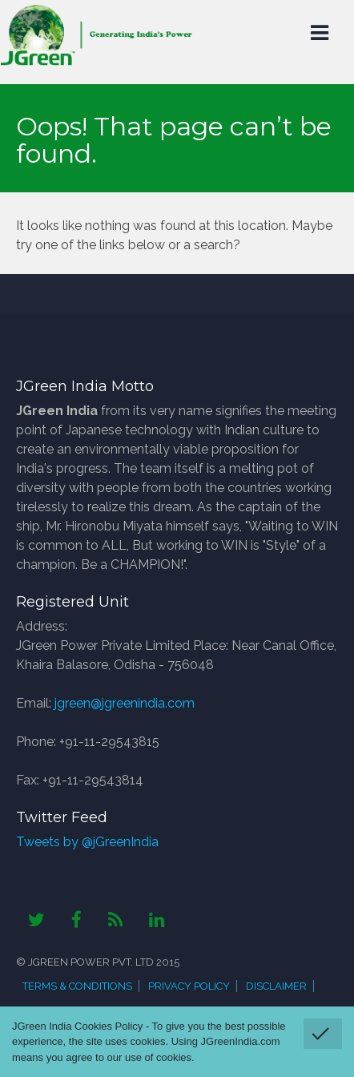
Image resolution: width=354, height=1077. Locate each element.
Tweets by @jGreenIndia (87, 841)
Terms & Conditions (77, 986)
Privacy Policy (189, 986)
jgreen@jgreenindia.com (124, 703)
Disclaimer (276, 986)
